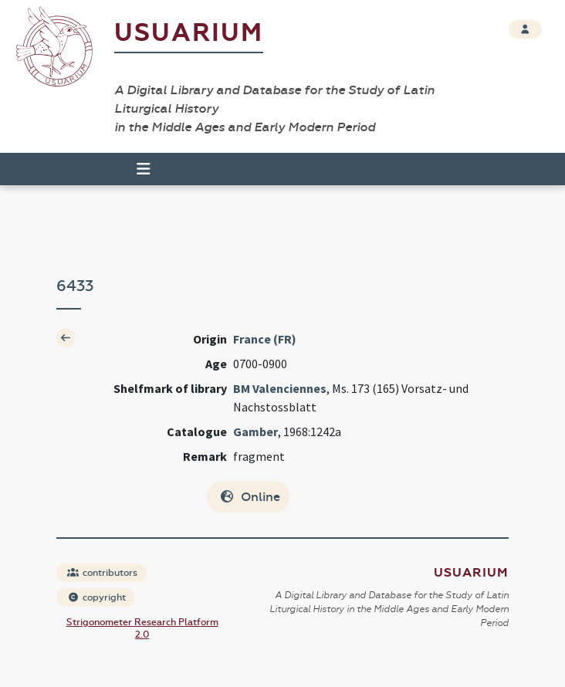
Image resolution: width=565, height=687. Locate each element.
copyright (96, 597)
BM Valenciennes (279, 388)
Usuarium (188, 33)
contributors (102, 572)
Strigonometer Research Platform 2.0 (142, 628)
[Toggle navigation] (136, 169)
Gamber (255, 431)
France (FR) (264, 339)
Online (249, 496)
